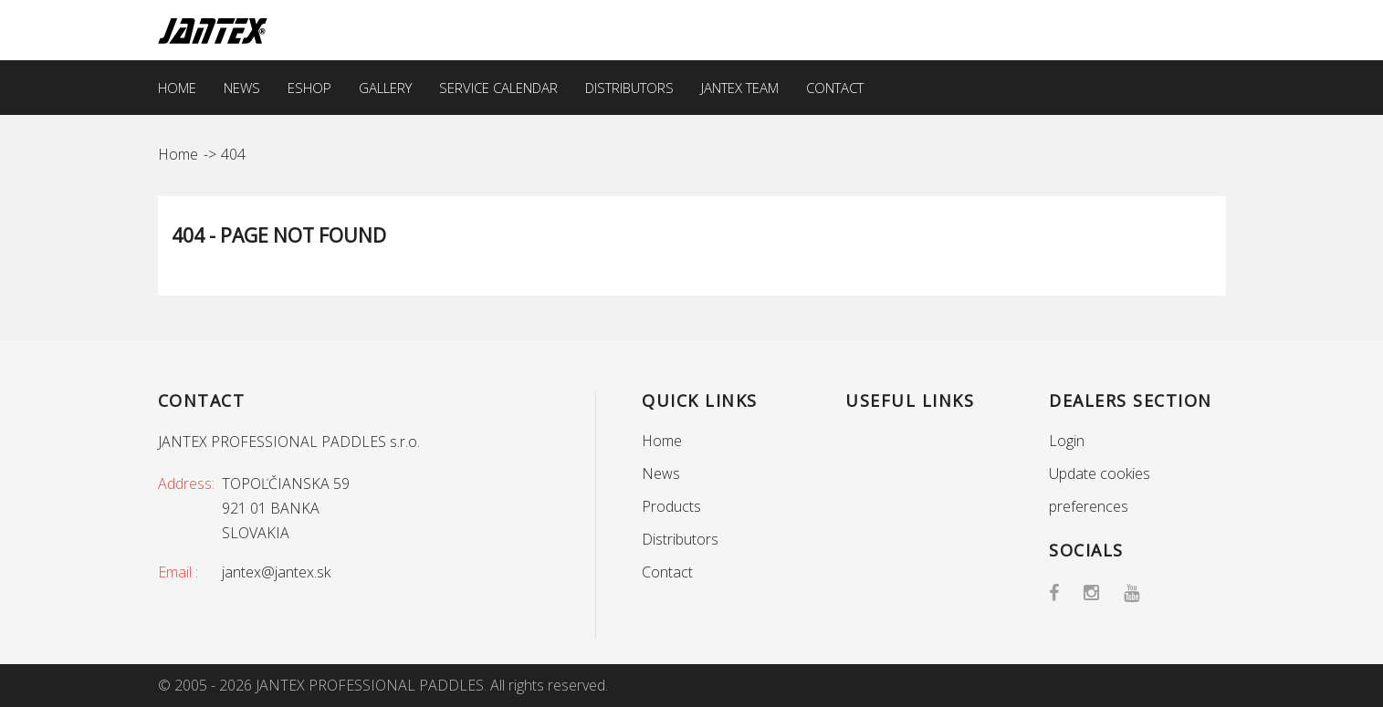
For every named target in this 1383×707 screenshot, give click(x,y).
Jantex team (740, 87)
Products (671, 506)
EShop (309, 87)
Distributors (629, 87)
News (242, 87)
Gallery (385, 87)
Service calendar (498, 87)
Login (1066, 441)
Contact (835, 87)
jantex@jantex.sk (276, 572)
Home (177, 87)
